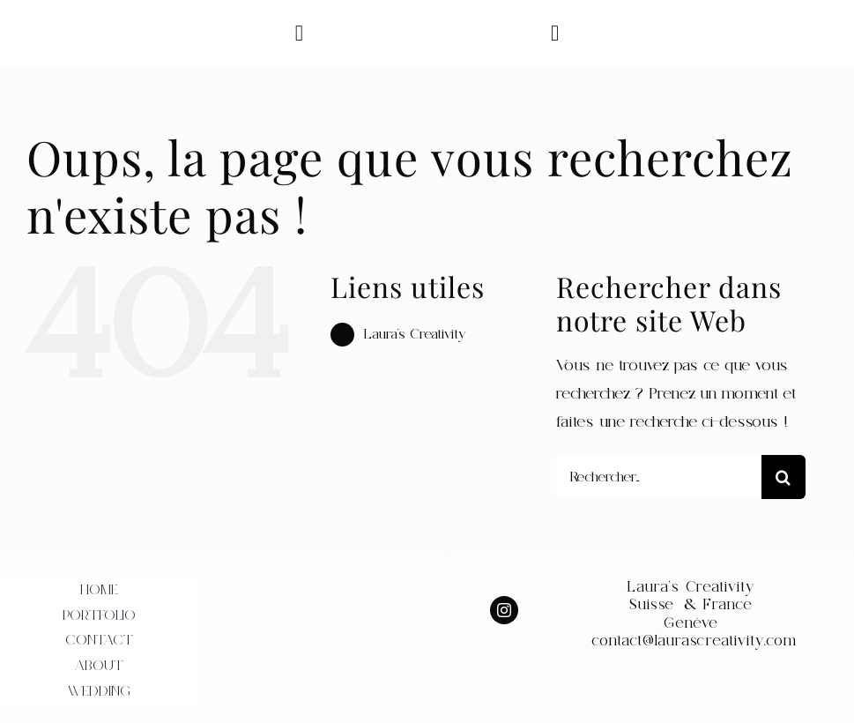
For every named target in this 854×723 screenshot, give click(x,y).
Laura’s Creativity (415, 334)
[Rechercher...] (658, 477)
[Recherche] (783, 477)
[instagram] (504, 610)
